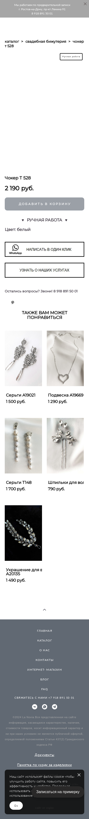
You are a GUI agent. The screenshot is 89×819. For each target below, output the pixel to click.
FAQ (44, 689)
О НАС (44, 650)
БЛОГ (44, 679)
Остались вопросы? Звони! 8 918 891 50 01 (41, 291)
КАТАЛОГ (44, 640)
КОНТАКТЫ (45, 660)
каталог (12, 41)
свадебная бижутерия (45, 41)
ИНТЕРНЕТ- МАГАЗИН (44, 669)
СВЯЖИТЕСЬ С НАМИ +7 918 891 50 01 (44, 697)
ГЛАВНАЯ (44, 630)
